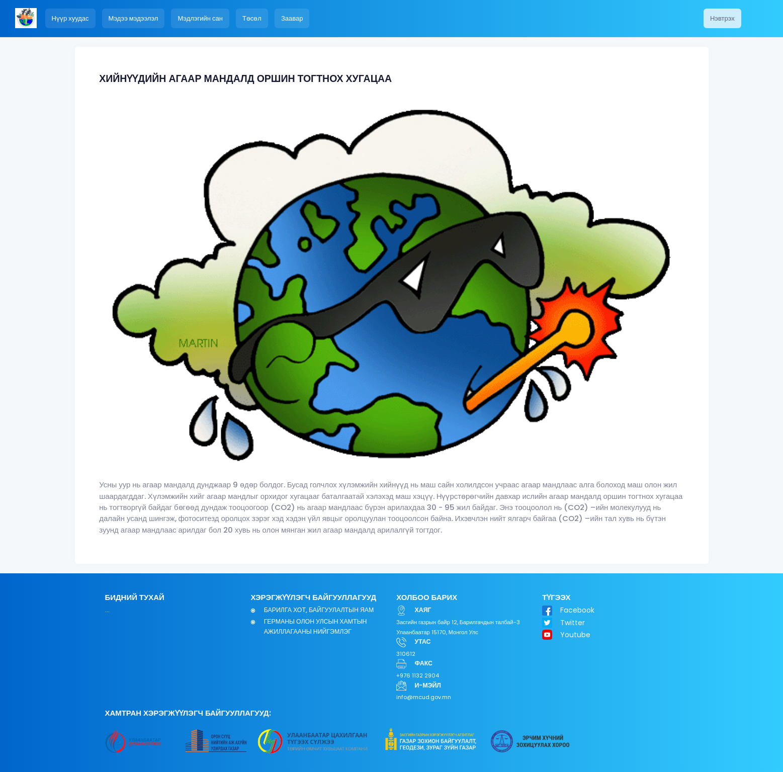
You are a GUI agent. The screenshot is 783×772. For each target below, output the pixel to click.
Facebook (577, 610)
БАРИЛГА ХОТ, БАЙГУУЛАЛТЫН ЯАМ (319, 610)
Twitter (572, 623)
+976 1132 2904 (417, 675)
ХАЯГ (423, 610)
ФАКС (423, 663)
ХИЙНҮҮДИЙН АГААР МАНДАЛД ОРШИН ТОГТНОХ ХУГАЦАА (245, 78)
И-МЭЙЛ (428, 685)
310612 (405, 654)
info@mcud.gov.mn (423, 697)
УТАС (423, 641)
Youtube (575, 635)
